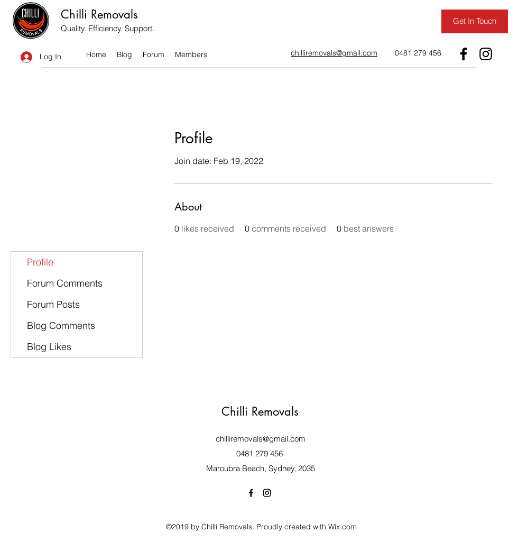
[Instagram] (485, 53)
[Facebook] (463, 53)
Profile (40, 262)
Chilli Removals (99, 14)
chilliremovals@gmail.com (261, 439)
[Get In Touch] (474, 21)
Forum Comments (65, 283)
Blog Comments (61, 325)
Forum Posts (53, 304)
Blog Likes (49, 347)
